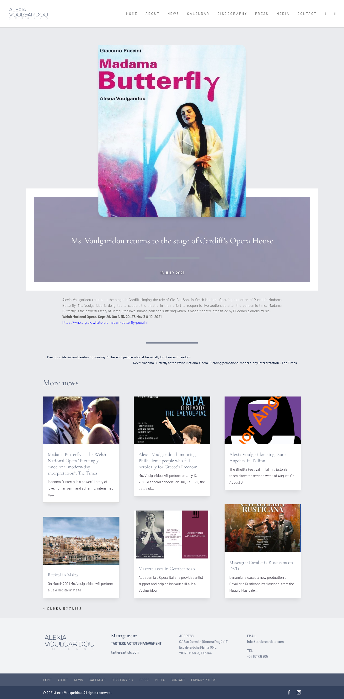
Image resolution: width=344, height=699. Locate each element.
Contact (307, 14)
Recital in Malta (63, 575)
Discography (232, 14)
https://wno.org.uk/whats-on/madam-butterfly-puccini (105, 322)
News (173, 14)
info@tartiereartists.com (265, 642)
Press (262, 14)
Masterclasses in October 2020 (167, 569)
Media (283, 14)
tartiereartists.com (125, 652)
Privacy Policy (203, 680)
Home (132, 14)
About (152, 14)
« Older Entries (62, 608)
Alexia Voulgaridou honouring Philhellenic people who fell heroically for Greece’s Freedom (168, 461)
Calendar (198, 14)
